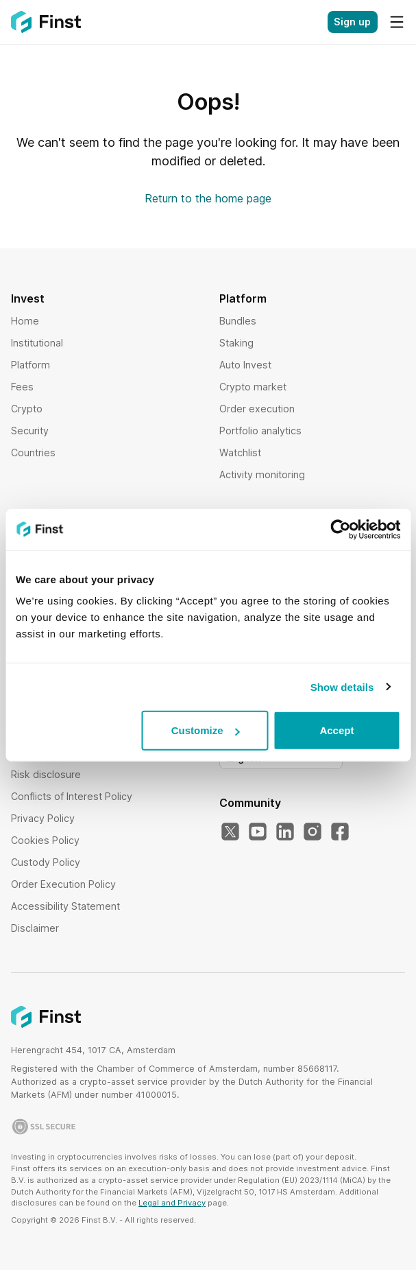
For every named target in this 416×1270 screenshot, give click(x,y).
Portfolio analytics (260, 430)
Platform (30, 365)
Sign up (352, 21)
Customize (205, 730)
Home (25, 321)
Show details (342, 686)
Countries (33, 452)
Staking (236, 343)
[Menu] (397, 22)
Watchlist (240, 452)
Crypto (26, 408)
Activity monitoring (262, 474)
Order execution (257, 408)
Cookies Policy (45, 840)
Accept (336, 730)
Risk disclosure (46, 774)
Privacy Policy (43, 818)
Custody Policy (45, 862)
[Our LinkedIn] (285, 832)
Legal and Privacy (172, 1203)
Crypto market (252, 386)
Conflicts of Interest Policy (71, 796)
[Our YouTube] (258, 832)
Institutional (37, 343)
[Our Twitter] (230, 832)
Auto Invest (245, 365)
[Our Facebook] (340, 832)
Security (30, 430)
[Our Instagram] (312, 832)
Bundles (237, 321)
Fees (22, 386)
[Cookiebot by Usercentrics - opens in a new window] (340, 529)
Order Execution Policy (63, 884)
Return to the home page (208, 198)
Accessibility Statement (65, 906)
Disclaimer (35, 928)
